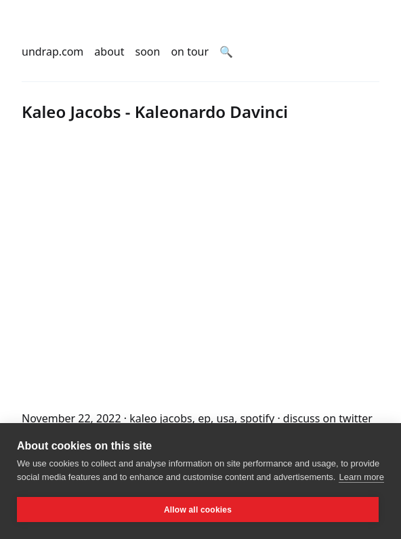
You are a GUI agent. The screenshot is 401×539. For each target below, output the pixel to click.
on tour (190, 51)
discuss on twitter (328, 418)
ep (204, 418)
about (109, 51)
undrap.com (52, 51)
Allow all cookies (198, 510)
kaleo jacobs (160, 418)
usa (226, 418)
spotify (257, 418)
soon (148, 51)
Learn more (361, 477)
